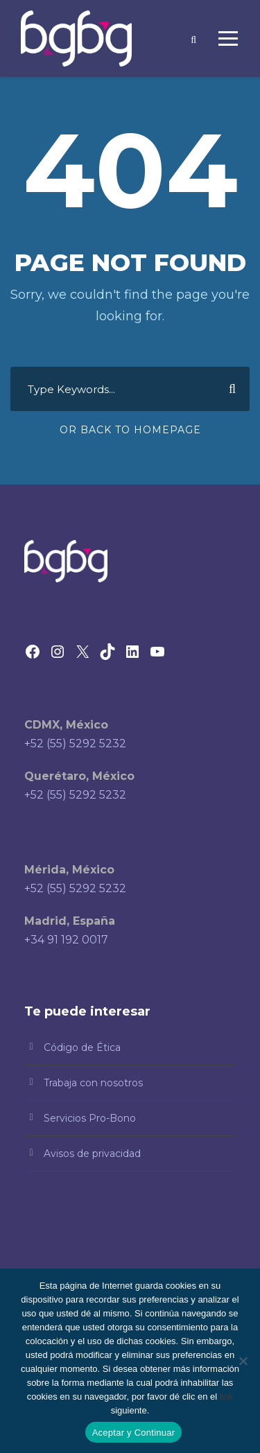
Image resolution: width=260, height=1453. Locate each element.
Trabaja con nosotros (93, 1083)
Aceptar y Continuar (133, 1432)
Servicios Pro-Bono (90, 1118)
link (227, 1396)
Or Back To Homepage (130, 430)
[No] (243, 1361)
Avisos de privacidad (92, 1153)
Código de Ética (82, 1047)
